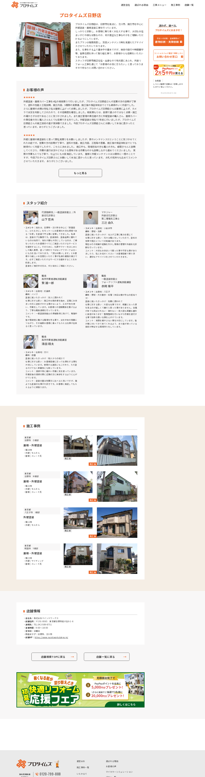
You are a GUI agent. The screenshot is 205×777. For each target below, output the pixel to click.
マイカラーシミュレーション (119, 740)
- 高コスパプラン (134, 752)
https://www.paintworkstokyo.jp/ (51, 637)
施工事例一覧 (83, 736)
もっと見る (80, 173)
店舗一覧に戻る (105, 657)
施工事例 (175, 4)
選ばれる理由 (141, 4)
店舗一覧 (189, 4)
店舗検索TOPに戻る (53, 657)
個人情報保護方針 (85, 765)
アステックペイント (86, 758)
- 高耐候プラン (133, 759)
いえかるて (82, 742)
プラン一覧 (111, 745)
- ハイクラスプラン (115, 766)
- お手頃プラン (113, 752)
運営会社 (125, 4)
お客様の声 (111, 735)
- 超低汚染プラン (114, 759)
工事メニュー (159, 4)
